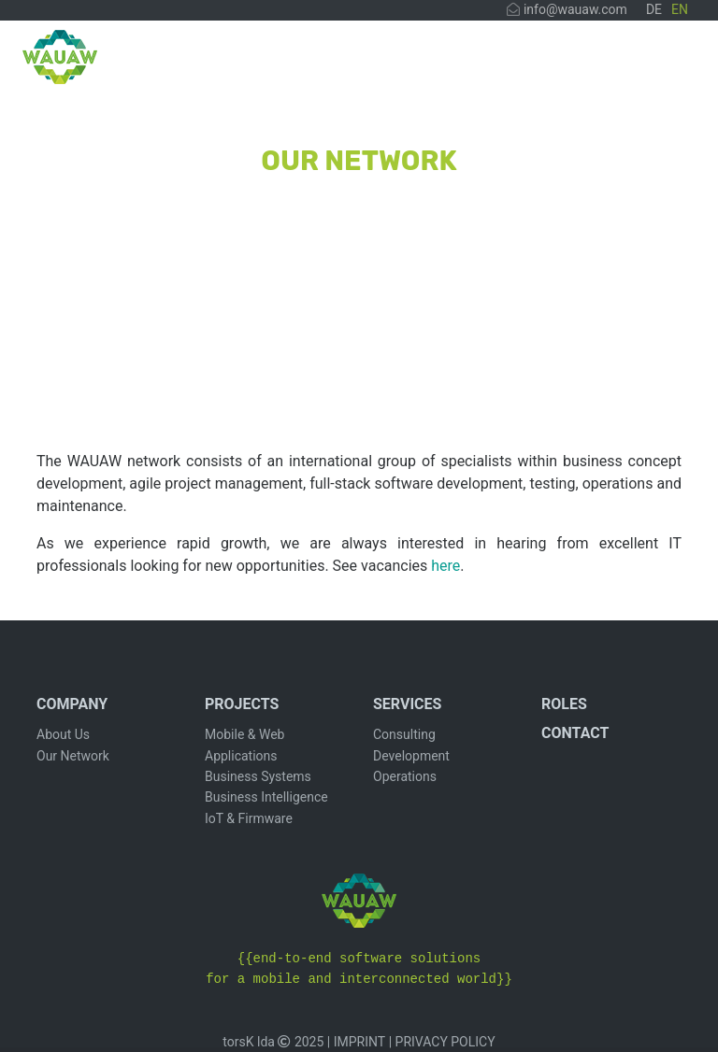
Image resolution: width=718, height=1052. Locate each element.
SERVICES (489, 63)
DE (654, 9)
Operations (405, 776)
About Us (63, 734)
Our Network (72, 755)
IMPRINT (359, 1041)
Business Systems (258, 776)
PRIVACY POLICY (445, 1041)
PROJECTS (390, 63)
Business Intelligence (266, 796)
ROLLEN (579, 63)
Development (411, 755)
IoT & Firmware (249, 818)
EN (679, 9)
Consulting (404, 734)
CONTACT (654, 63)
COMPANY (288, 63)
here (445, 566)
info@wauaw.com (566, 9)
